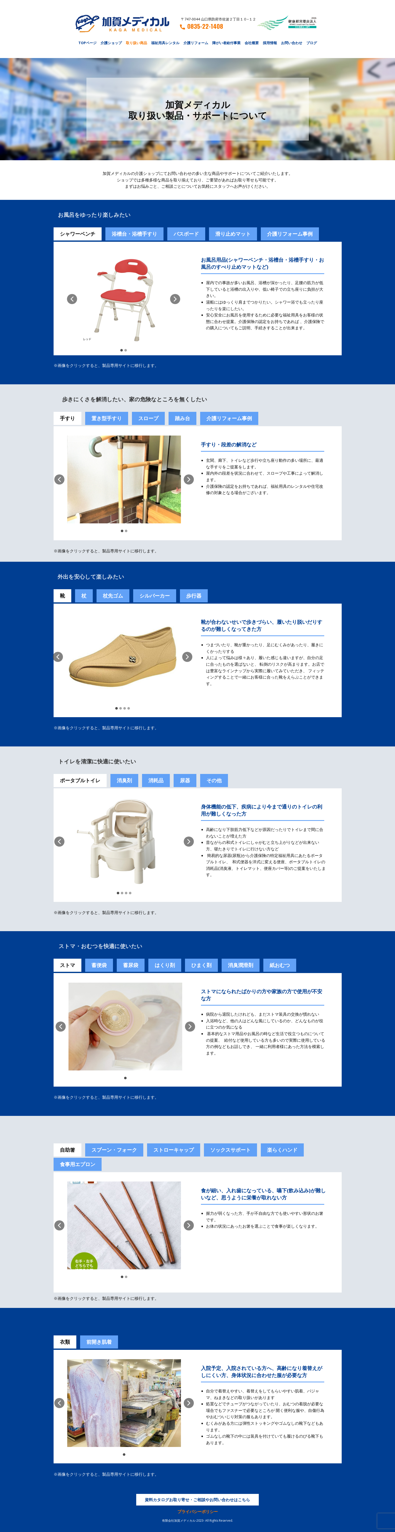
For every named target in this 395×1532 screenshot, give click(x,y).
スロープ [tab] (148, 418)
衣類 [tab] (65, 1341)
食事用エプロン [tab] (77, 1164)
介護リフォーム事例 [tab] (290, 233)
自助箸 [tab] (67, 1149)
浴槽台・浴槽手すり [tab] (134, 233)
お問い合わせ (291, 42)
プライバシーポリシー (197, 1511)
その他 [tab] (214, 780)
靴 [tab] (62, 595)
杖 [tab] (83, 595)
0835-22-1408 (201, 26)
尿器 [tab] (185, 780)
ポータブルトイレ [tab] (80, 780)
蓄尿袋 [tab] (130, 965)
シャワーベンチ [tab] (77, 233)
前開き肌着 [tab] (99, 1341)
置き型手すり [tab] (106, 418)
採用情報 (270, 42)
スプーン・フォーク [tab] (114, 1149)
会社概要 (252, 42)
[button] (72, 299)
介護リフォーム (195, 42)
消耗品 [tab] (156, 780)
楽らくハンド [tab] (282, 1149)
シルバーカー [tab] (155, 595)
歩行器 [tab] (193, 595)
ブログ (311, 42)
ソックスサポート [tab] (230, 1149)
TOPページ (87, 42)
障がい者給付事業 (226, 42)
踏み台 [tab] (182, 418)
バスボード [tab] (186, 233)
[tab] (99, 965)
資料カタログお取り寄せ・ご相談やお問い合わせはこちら (197, 1499)
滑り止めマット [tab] (233, 233)
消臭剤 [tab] (124, 780)
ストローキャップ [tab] (173, 1149)
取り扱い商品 (136, 42)
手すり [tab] (67, 418)
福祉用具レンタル (165, 42)
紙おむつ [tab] (280, 965)
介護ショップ (111, 42)
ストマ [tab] (67, 965)
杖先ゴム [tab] (113, 595)
